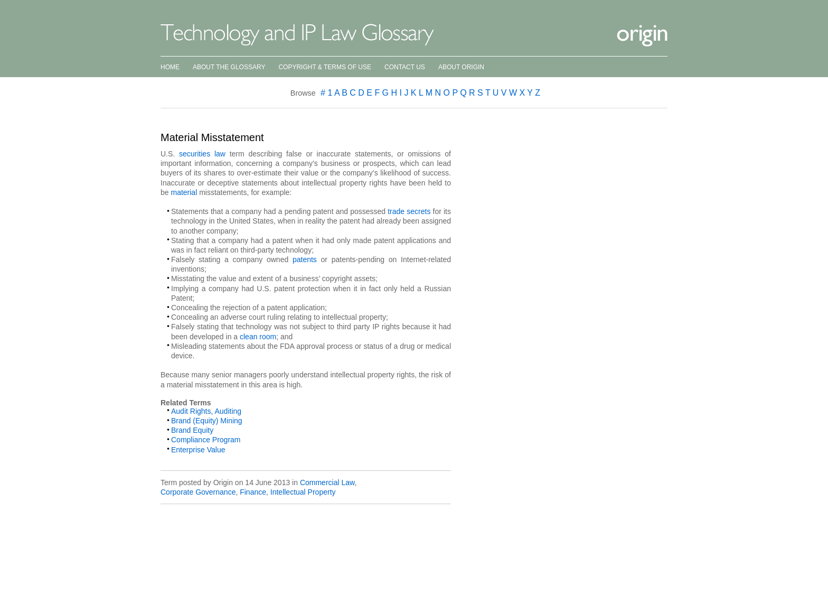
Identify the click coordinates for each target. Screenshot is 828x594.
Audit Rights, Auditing (206, 411)
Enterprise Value (198, 450)
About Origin (461, 67)
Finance (253, 492)
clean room (258, 336)
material (184, 192)
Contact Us (404, 67)
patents (305, 259)
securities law (202, 154)
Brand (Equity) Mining (206, 420)
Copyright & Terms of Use (324, 67)
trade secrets (409, 211)
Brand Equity (192, 430)
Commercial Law (327, 482)
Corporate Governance (198, 492)
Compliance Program (206, 439)
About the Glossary (229, 67)
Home (170, 67)
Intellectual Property (303, 492)
